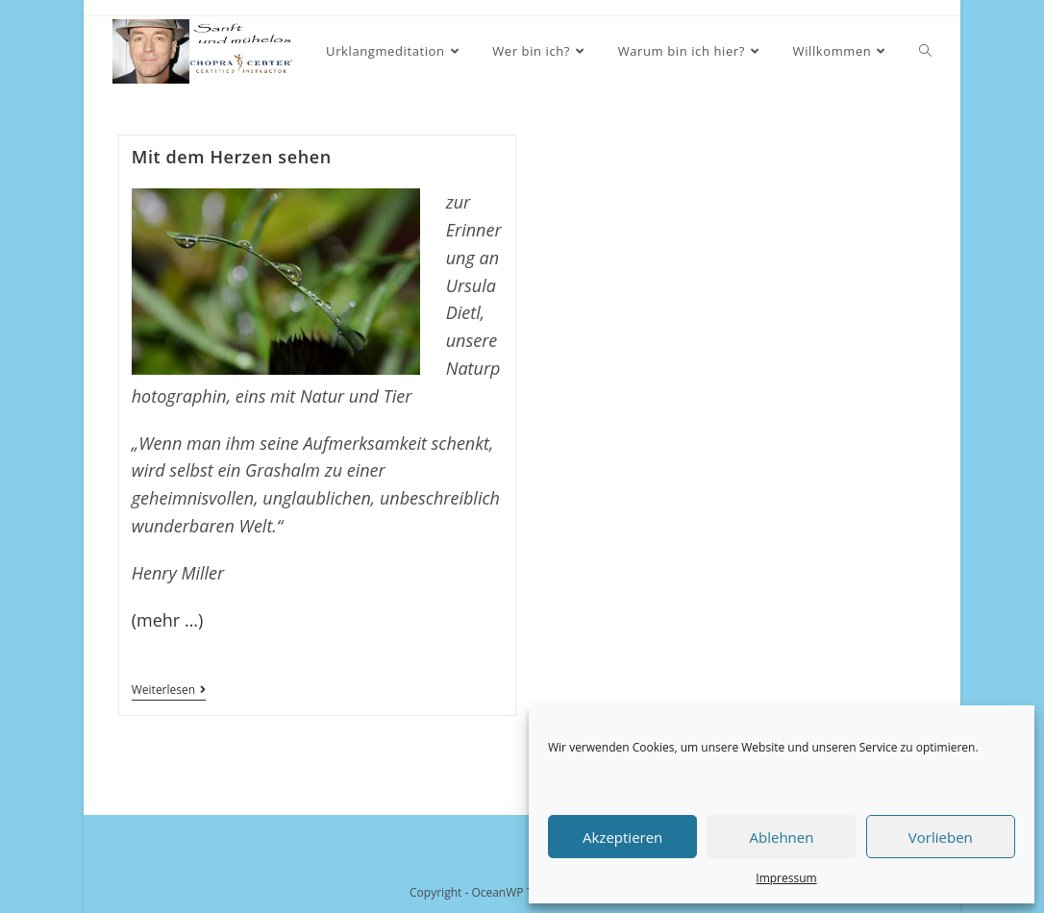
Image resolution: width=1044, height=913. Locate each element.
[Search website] (925, 51)
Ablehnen (782, 837)
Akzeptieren (622, 837)
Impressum (786, 878)
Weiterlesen (169, 691)
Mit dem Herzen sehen (232, 156)
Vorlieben (940, 837)
